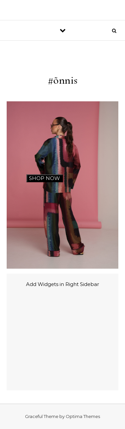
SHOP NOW (44, 178)
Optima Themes (83, 416)
